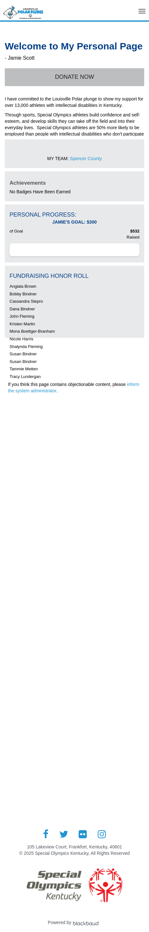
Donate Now (74, 77)
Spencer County (86, 158)
